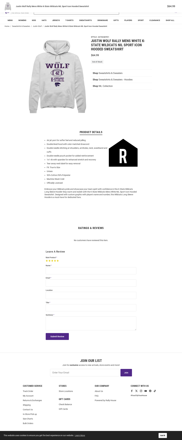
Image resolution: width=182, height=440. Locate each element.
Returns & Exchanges (32, 400)
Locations (173, 3)
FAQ (96, 396)
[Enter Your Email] (84, 372)
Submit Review (57, 336)
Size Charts (28, 419)
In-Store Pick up (30, 414)
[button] (143, 11)
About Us (99, 391)
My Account (28, 396)
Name (48, 266)
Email (48, 278)
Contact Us (28, 409)
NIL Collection (103, 86)
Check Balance (65, 404)
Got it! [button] (162, 435)
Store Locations (66, 391)
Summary (49, 315)
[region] (91, 168)
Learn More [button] (80, 435)
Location (49, 290)
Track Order (156, 3)
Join (126, 373)
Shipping (27, 405)
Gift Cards (63, 409)
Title (47, 303)
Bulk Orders (28, 423)
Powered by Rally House (105, 400)
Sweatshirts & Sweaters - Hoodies (113, 79)
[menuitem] (10, 20)
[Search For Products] (69, 11)
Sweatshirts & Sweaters (107, 73)
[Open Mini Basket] (175, 11)
